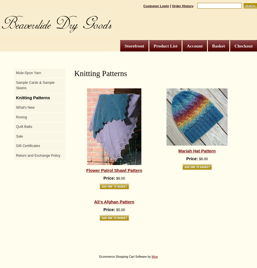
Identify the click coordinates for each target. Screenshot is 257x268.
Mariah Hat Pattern (197, 151)
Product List (165, 45)
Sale (19, 136)
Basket (218, 45)
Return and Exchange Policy (38, 156)
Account (194, 45)
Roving (21, 117)
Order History (183, 6)
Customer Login (156, 6)
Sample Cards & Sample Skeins (35, 85)
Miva (155, 256)
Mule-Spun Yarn (28, 73)
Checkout (243, 45)
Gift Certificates (28, 146)
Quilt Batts (24, 127)
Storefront (134, 45)
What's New (25, 108)
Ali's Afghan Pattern (114, 202)
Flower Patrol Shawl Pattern (114, 170)
